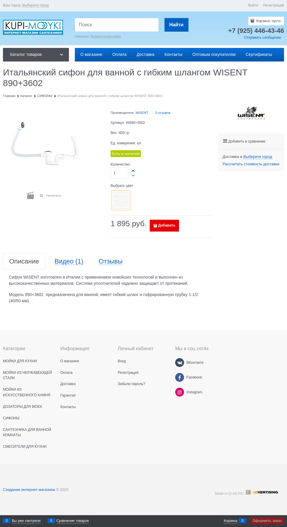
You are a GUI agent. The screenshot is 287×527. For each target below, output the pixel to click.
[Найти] (176, 25)
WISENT (142, 112)
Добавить (166, 225)
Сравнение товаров (73, 520)
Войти (253, 5)
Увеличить (54, 195)
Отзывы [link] (111, 261)
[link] (35, 5)
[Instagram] (179, 392)
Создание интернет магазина (29, 489)
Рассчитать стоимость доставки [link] (251, 164)
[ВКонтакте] (179, 362)
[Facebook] (179, 377)
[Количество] (120, 173)
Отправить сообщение (262, 37)
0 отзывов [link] (162, 112)
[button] (84, 216)
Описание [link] (24, 261)
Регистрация (273, 5)
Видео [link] (68, 261)
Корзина (230, 520)
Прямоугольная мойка (105, 36)
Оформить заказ (267, 521)
